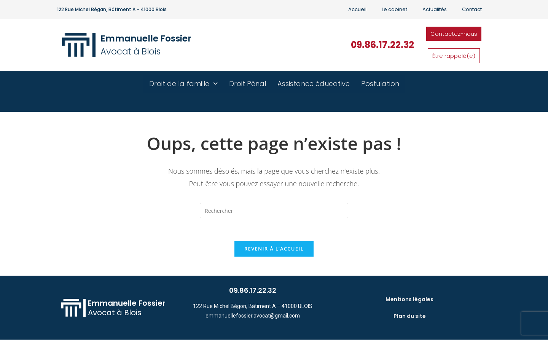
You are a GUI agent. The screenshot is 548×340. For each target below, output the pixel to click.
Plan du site (409, 316)
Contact (472, 9)
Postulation (380, 83)
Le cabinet (394, 9)
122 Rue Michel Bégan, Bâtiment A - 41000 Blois (112, 9)
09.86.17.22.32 (382, 44)
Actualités (434, 9)
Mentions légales (409, 299)
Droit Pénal (247, 83)
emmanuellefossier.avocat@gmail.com (253, 316)
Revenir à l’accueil (274, 248)
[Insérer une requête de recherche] (274, 210)
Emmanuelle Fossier (145, 38)
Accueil (357, 9)
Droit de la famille (183, 83)
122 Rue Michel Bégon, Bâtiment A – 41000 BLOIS (252, 306)
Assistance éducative (313, 83)
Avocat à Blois (130, 51)
